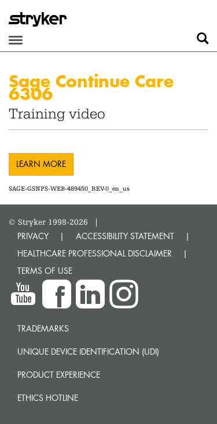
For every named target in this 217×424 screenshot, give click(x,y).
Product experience (58, 374)
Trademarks (43, 328)
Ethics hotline (47, 397)
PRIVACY (33, 235)
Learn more (41, 163)
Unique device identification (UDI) (88, 351)
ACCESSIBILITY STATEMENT (125, 235)
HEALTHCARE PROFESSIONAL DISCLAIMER (94, 253)
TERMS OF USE (44, 270)
